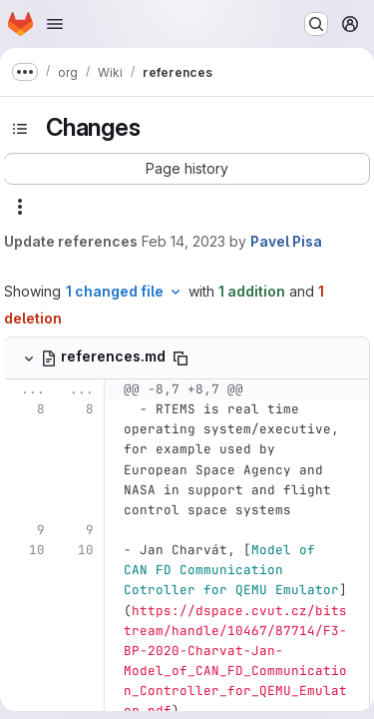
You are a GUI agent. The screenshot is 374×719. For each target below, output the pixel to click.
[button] (187, 169)
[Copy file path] (180, 358)
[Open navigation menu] (55, 24)
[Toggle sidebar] (20, 129)
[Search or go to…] (316, 24)
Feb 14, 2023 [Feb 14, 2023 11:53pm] (183, 241)
